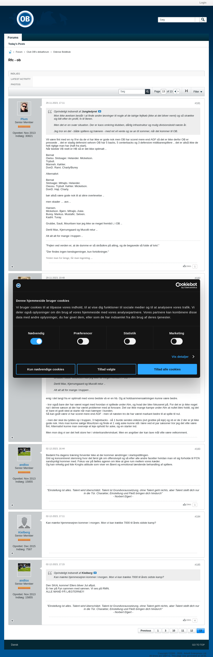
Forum (19, 52)
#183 (197, 449)
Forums (13, 37)
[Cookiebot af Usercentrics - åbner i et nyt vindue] (179, 285)
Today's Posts (16, 44)
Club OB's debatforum (38, 52)
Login (202, 2)
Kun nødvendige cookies (45, 369)
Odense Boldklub (62, 52)
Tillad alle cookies (167, 369)
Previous (146, 630)
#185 (197, 564)
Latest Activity (21, 79)
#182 (197, 278)
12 (191, 630)
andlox (24, 464)
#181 (197, 103)
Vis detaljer (180, 356)
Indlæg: (19, 135)
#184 (197, 516)
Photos (15, 84)
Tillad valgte (106, 369)
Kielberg (24, 532)
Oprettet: (18, 132)
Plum (24, 119)
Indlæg (15, 73)
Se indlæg (99, 111)
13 (200, 630)
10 (173, 630)
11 (182, 630)
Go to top (198, 645)
